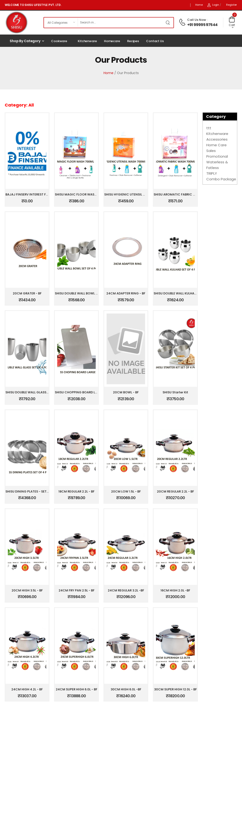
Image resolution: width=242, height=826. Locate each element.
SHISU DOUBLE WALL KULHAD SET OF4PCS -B (187, 293)
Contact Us (155, 41)
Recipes (133, 41)
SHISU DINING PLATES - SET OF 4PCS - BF (36, 491)
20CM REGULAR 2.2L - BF (175, 491)
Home (199, 5)
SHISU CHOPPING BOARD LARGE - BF (82, 392)
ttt (208, 127)
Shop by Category (25, 41)
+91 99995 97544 (202, 24)
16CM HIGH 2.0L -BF (175, 590)
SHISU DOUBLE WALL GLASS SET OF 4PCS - (37, 392)
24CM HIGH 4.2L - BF (27, 689)
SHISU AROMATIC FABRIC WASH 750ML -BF (186, 194)
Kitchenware (87, 41)
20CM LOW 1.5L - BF (126, 491)
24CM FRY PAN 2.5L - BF (77, 590)
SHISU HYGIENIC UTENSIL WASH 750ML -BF (136, 194)
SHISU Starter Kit (175, 392)
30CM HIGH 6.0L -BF (126, 689)
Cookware (59, 41)
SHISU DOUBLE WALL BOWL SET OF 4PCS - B (87, 293)
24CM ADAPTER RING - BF (125, 293)
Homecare (112, 41)
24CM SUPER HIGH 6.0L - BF (76, 689)
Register (231, 5)
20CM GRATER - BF (27, 293)
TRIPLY (211, 173)
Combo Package (221, 179)
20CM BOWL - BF (126, 392)
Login (213, 5)
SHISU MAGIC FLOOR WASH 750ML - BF (84, 194)
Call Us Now (196, 20)
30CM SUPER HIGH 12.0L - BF (175, 689)
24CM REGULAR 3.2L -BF (126, 590)
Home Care (216, 144)
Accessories (217, 139)
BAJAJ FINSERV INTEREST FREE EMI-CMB (35, 194)
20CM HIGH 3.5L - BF (27, 590)
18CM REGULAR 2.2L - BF (76, 491)
